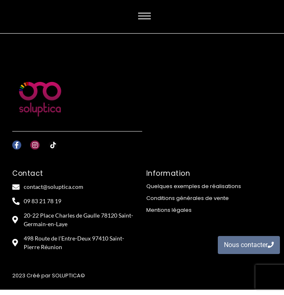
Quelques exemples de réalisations (193, 186)
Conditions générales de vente (187, 198)
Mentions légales (169, 210)
